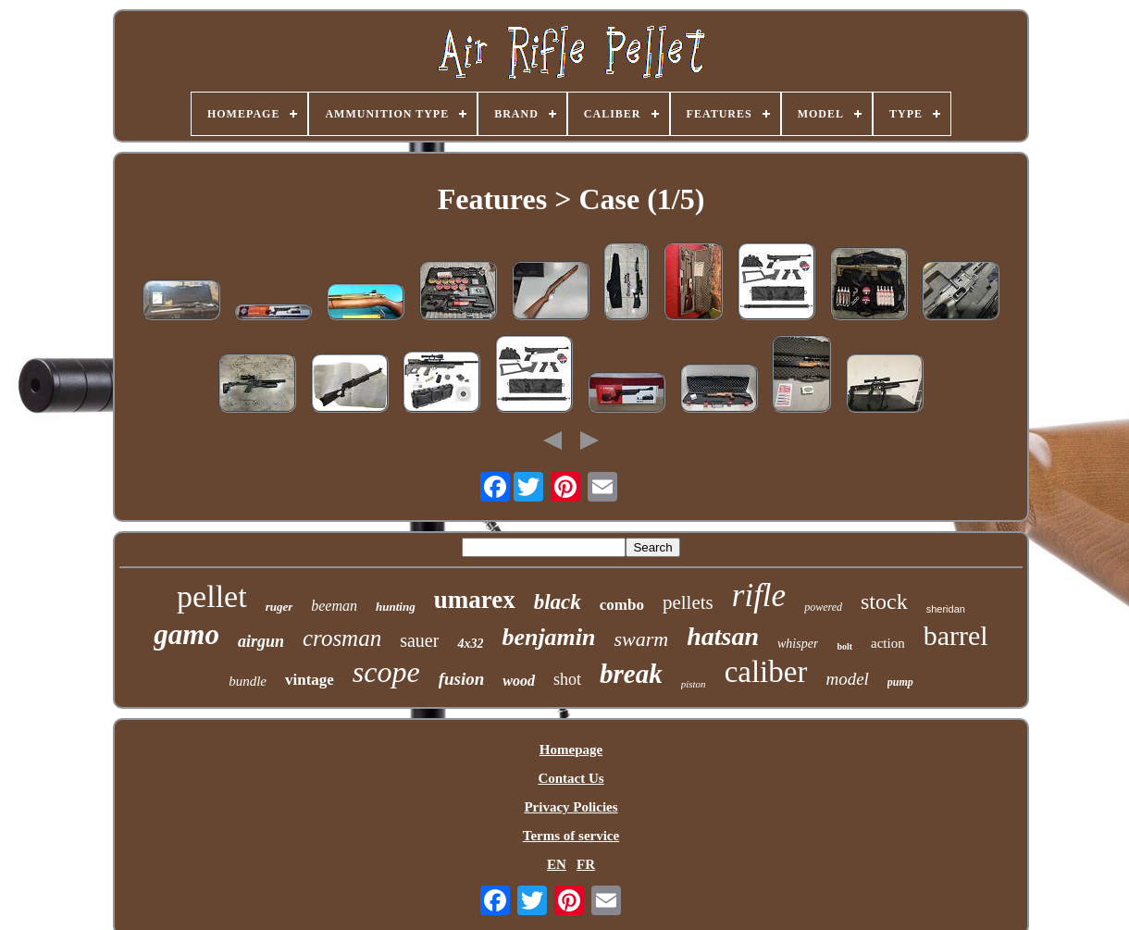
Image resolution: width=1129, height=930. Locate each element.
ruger (279, 607)
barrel (956, 635)
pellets (688, 602)
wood (518, 680)
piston (693, 683)
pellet (212, 596)
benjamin (548, 637)
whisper (797, 644)
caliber (766, 671)
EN (556, 864)
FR (586, 864)
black (557, 602)
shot (567, 679)
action (888, 643)
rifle (759, 595)
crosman (342, 638)
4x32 (470, 644)
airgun (261, 641)
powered (823, 607)
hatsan (723, 636)
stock (884, 601)
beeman (334, 606)
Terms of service (571, 835)
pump (900, 682)
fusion (462, 678)
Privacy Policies (570, 807)
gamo (186, 634)
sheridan (945, 608)
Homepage (571, 749)
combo (622, 605)
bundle (248, 681)
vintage (309, 679)
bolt (844, 646)
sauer (419, 640)
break (631, 673)
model (846, 678)
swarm (641, 639)
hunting (396, 607)
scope (386, 671)
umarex (474, 600)
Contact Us (570, 778)
